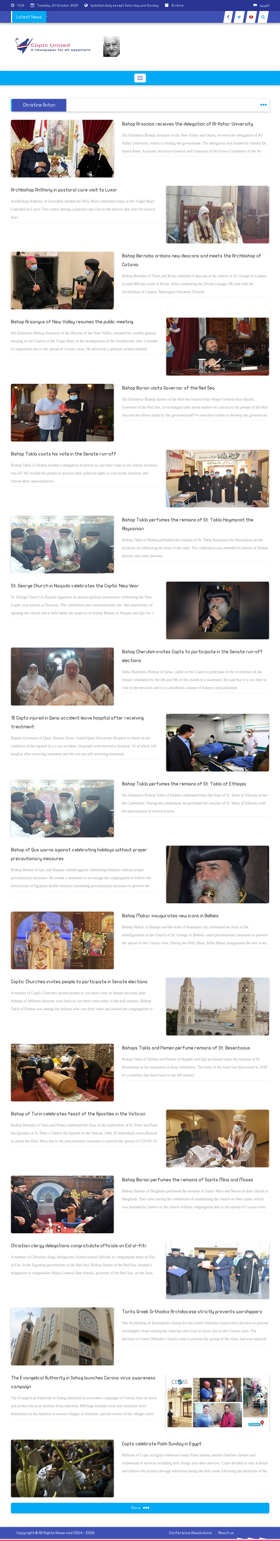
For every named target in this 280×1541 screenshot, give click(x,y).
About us (226, 1533)
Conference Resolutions (190, 1533)
